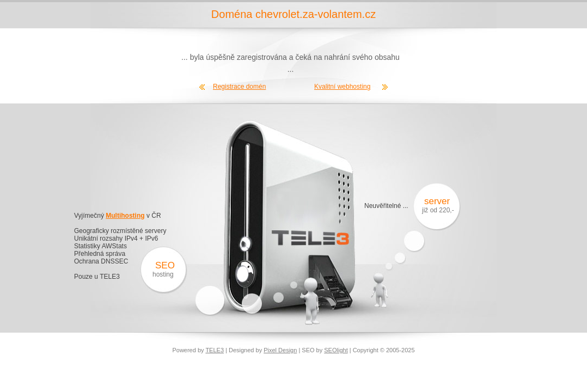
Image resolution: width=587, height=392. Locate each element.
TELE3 (214, 350)
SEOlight (335, 350)
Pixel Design (280, 350)
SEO (165, 265)
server (435, 201)
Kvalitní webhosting (342, 86)
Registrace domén (239, 86)
